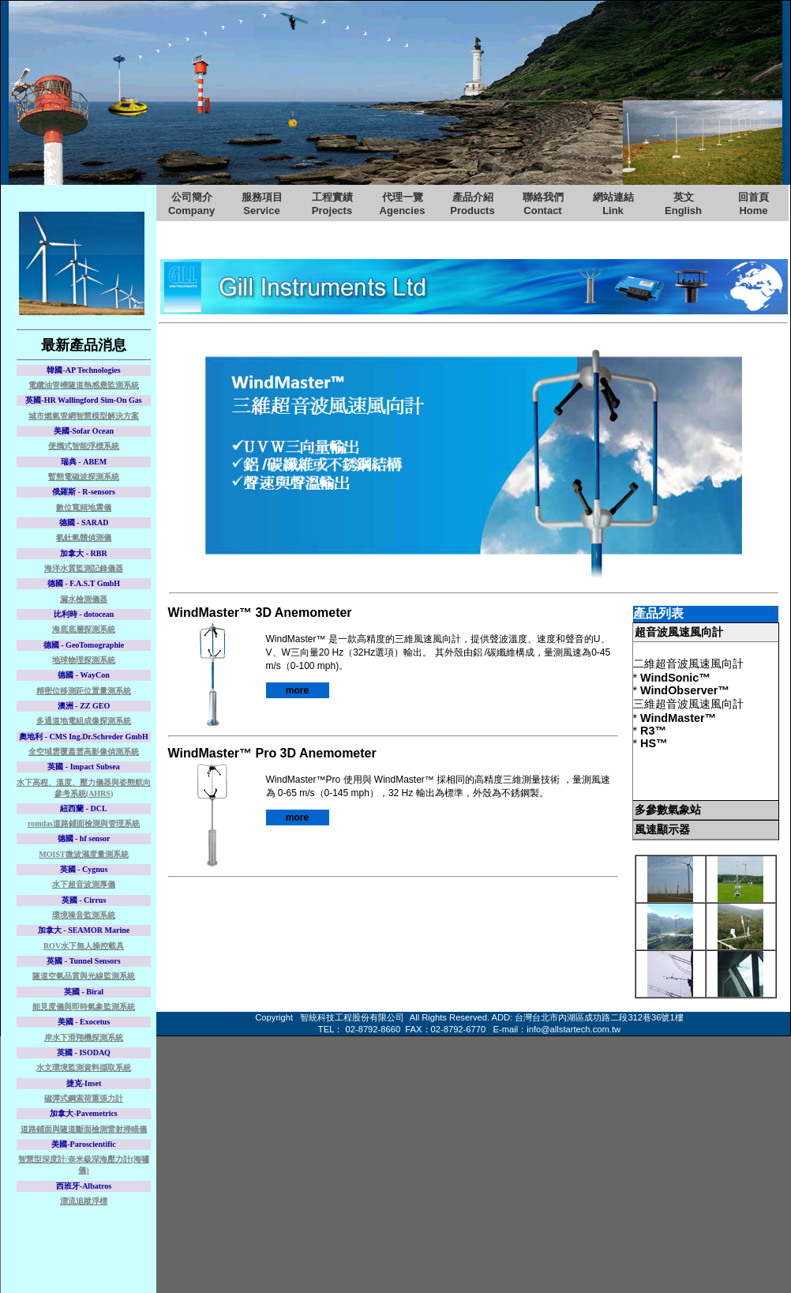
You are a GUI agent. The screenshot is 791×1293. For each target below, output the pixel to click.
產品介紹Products (472, 203)
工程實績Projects (332, 203)
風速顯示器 (662, 829)
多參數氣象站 (668, 809)
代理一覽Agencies (402, 203)
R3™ (653, 730)
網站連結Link (613, 203)
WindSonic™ (675, 677)
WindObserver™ (684, 690)
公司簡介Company (191, 203)
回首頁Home (753, 203)
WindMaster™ (678, 718)
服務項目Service (262, 203)
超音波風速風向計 (679, 632)
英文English (683, 203)
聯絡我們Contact (543, 203)
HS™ (653, 743)
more (297, 690)
